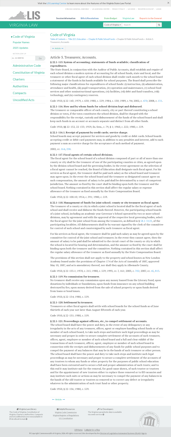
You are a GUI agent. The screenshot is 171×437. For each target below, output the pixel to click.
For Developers (105, 409)
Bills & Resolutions (90, 18)
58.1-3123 (146, 221)
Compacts (19, 93)
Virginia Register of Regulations (66, 415)
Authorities (20, 86)
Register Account (146, 9)
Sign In (144, 433)
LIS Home (79, 430)
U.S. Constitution (66, 418)
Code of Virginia (112, 24)
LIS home (131, 9)
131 (160, 100)
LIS (26, 15)
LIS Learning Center (56, 3)
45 (152, 271)
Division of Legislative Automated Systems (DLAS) (120, 433)
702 (137, 271)
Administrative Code (27, 65)
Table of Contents (58, 39)
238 (68, 149)
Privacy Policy (118, 9)
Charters (19, 79)
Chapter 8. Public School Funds (101, 39)
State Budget (110, 18)
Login (158, 9)
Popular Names (21, 42)
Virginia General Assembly (77, 9)
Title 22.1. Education (77, 39)
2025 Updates (20, 47)
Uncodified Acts (23, 100)
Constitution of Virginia (29, 72)
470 (145, 100)
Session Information (65, 18)
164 (63, 149)
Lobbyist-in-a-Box (92, 430)
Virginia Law (128, 18)
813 (157, 271)
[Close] (168, 3)
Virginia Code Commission (66, 412)
